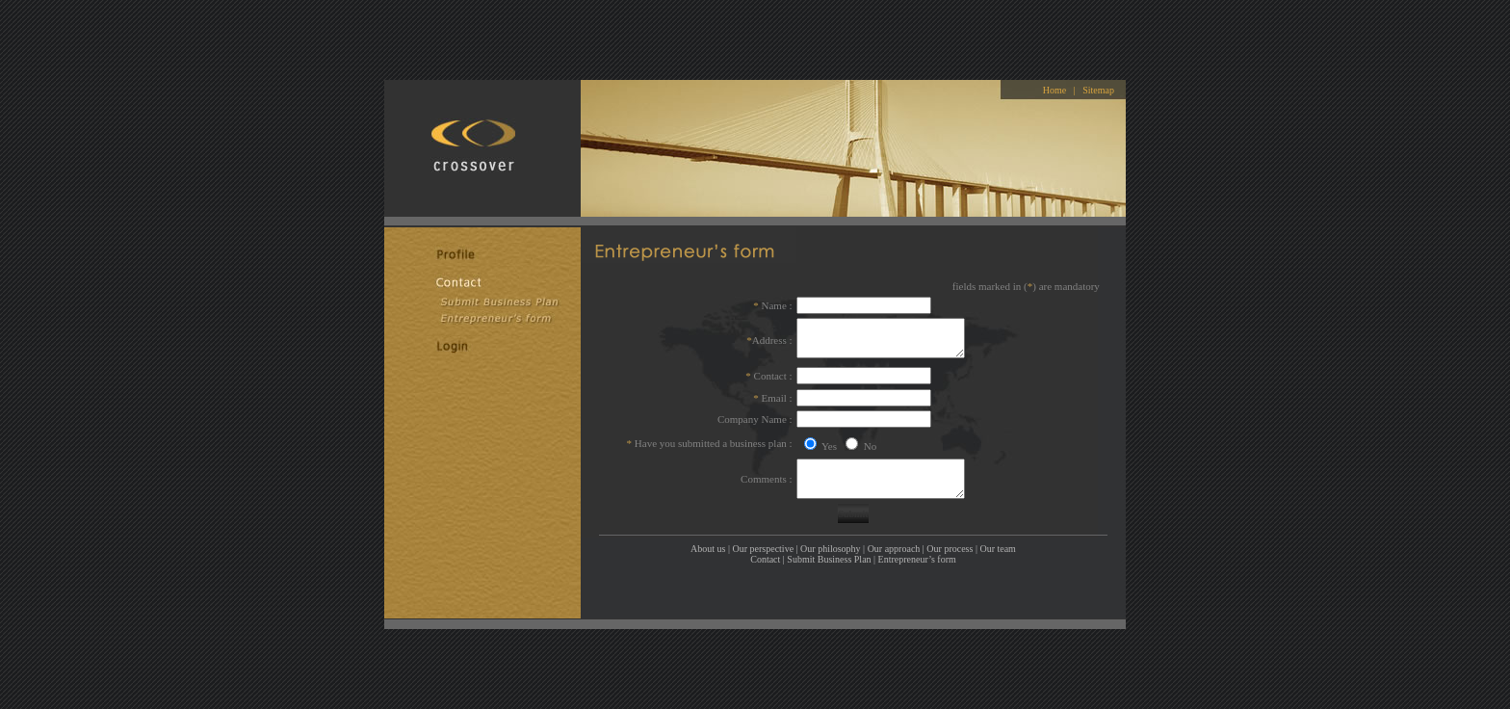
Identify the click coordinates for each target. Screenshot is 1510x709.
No (868, 438)
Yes (828, 438)
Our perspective (763, 541)
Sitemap (1098, 82)
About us (707, 541)
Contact (765, 551)
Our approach (894, 541)
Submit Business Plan (829, 551)
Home (1054, 82)
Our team (997, 541)
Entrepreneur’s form (917, 551)
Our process (949, 541)
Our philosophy (830, 541)
